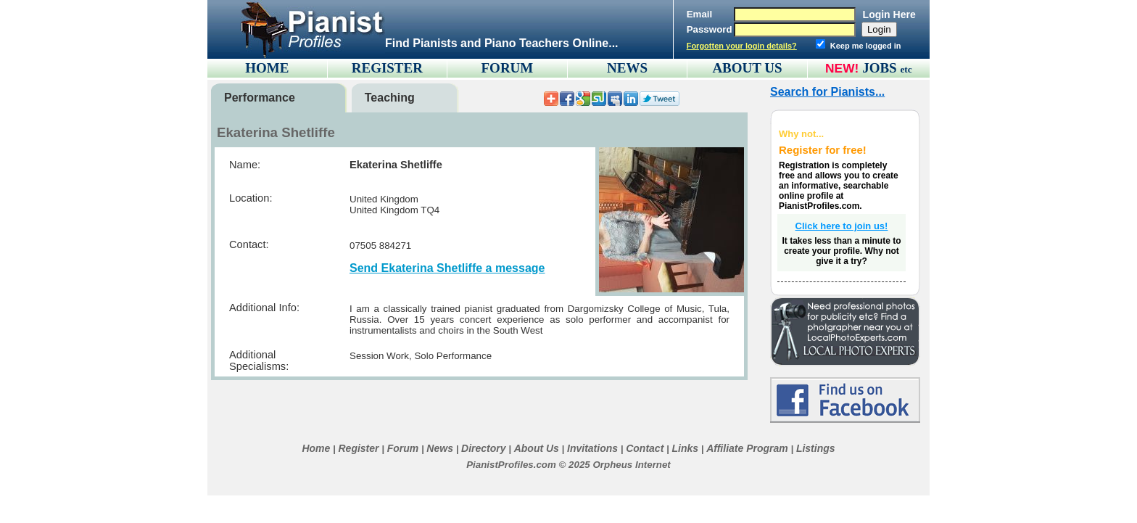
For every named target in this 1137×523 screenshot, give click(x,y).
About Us (536, 448)
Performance (259, 97)
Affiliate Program (747, 448)
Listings (815, 448)
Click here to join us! (841, 226)
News (439, 448)
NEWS (627, 67)
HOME (267, 67)
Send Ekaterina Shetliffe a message (447, 268)
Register (358, 448)
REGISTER (387, 67)
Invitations (592, 448)
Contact (644, 448)
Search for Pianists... (827, 92)
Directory (483, 448)
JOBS (887, 67)
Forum (403, 448)
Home (316, 448)
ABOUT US (747, 67)
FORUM (507, 67)
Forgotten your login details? (742, 45)
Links (684, 448)
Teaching (390, 97)
